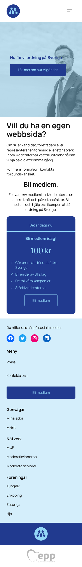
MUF (10, 447)
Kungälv (13, 486)
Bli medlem (41, 300)
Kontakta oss (17, 375)
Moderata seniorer (21, 466)
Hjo (9, 513)
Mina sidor (15, 418)
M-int (11, 427)
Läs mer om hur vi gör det (38, 69)
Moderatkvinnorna (22, 456)
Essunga (13, 504)
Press (11, 362)
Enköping (14, 495)
